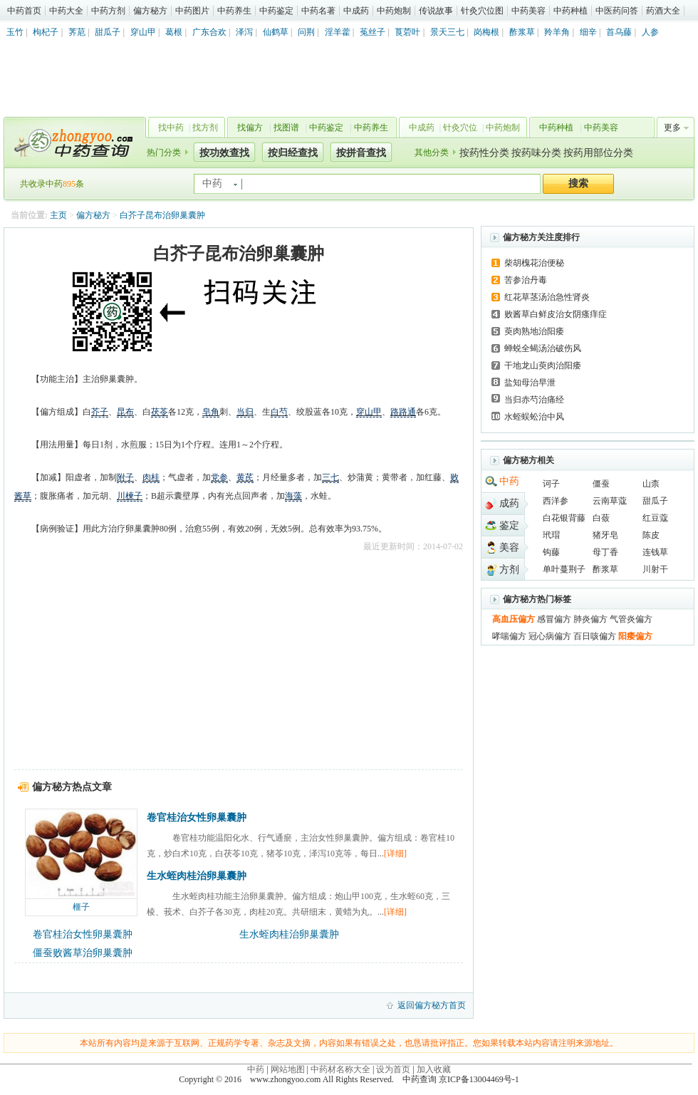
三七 (330, 477)
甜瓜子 (107, 32)
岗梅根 (486, 32)
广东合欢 (209, 32)
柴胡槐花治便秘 (534, 263)
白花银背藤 (564, 518)
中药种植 (570, 11)
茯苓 (159, 412)
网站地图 (288, 1069)
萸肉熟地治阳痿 (534, 331)
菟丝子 (372, 32)
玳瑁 (551, 535)
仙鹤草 (275, 32)
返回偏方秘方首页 (431, 1005)
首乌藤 (619, 32)
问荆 (306, 32)
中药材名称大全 (340, 1069)
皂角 (210, 412)
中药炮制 (394, 11)
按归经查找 (293, 152)
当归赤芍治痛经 (534, 400)
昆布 (125, 412)
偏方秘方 (150, 11)
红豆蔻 (655, 518)
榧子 (81, 907)
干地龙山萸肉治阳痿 (542, 365)
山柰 (651, 484)
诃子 (551, 484)
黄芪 (245, 477)
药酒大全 (663, 11)
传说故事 (436, 11)
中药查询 (71, 142)
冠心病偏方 (549, 636)
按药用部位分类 (598, 152)
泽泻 (244, 32)
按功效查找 (224, 152)
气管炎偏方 (631, 619)
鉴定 (509, 525)
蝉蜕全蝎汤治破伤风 (542, 348)
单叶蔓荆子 (564, 569)
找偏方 (250, 128)
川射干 (655, 569)
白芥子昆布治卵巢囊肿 (162, 215)
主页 (58, 215)
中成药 (356, 11)
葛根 (173, 32)
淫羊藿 (337, 32)
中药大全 (66, 11)
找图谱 (286, 128)
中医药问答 (616, 11)
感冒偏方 (554, 619)
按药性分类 (484, 152)
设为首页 (393, 1069)
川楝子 (129, 496)
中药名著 (318, 11)
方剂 (509, 569)
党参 (219, 477)
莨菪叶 (407, 32)
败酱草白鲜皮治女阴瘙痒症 (555, 314)
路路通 (403, 412)
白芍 (279, 412)
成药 (509, 503)
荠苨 (76, 32)
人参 (650, 32)
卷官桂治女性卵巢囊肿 (196, 817)
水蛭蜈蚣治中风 (534, 417)
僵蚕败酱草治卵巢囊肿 (82, 953)
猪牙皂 (605, 535)
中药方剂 (108, 11)
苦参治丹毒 (525, 280)
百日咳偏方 (594, 636)
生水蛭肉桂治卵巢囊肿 (196, 876)
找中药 (171, 128)
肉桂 (151, 477)
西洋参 (555, 501)
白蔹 (601, 518)
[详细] (395, 853)
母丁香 (605, 552)
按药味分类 (536, 152)
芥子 (99, 412)
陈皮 (651, 535)
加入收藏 (434, 1069)
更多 (672, 128)
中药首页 (24, 11)
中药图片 (192, 11)
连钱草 (655, 552)
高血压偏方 (513, 619)
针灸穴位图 (482, 11)
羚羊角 (557, 32)
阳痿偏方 (635, 636)
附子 (125, 477)
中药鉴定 (276, 11)
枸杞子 (45, 32)
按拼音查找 (361, 152)
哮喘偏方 (509, 636)
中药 (509, 481)
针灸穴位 (460, 128)
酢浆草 (522, 32)
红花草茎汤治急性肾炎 (547, 297)
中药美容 (528, 11)
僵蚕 (601, 484)
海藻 (293, 496)
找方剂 (205, 128)
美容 (509, 547)
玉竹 (15, 32)
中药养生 (234, 11)
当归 (245, 412)
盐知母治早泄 (530, 383)
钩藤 (551, 552)
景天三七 (447, 32)
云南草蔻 (610, 501)
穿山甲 (143, 32)
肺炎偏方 (590, 619)
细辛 (588, 32)
